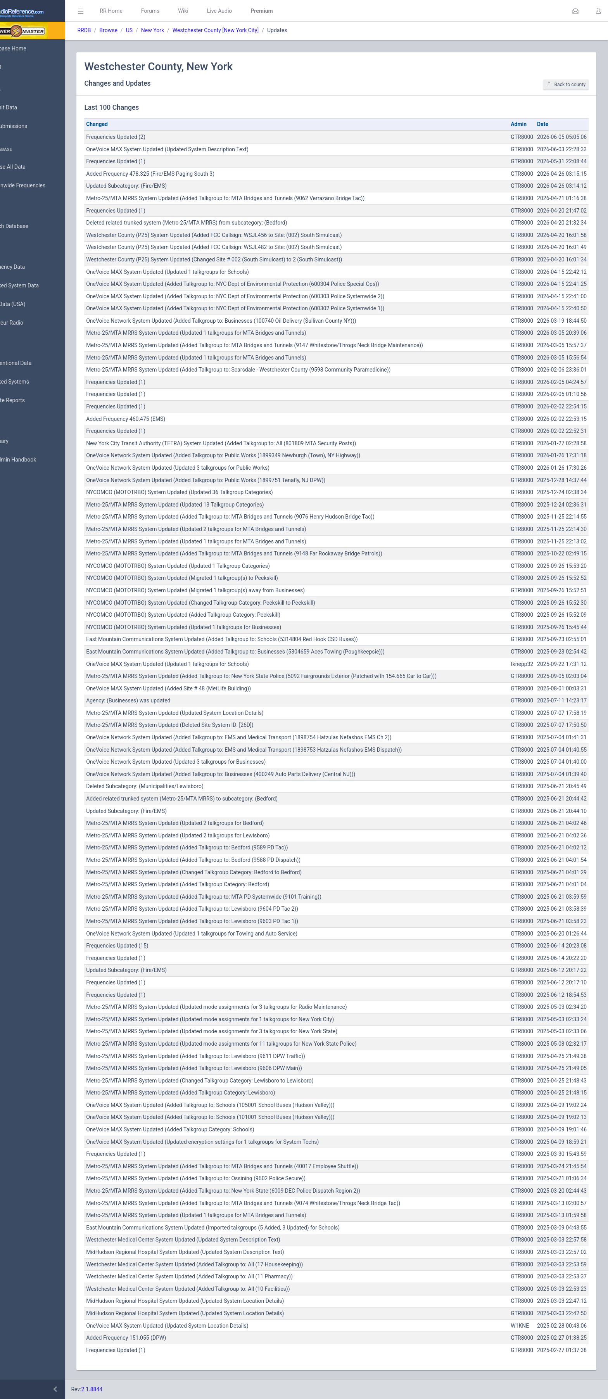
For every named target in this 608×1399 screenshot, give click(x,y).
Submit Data (26, 107)
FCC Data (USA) (30, 304)
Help (16, 497)
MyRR (18, 67)
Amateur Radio (29, 323)
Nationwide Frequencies (40, 185)
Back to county (566, 84)
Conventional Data (33, 363)
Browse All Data (30, 167)
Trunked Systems (31, 382)
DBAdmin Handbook (35, 460)
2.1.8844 (126, 1389)
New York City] (275, 30)
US (163, 30)
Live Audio (253, 11)
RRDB (118, 30)
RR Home (145, 11)
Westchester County (231, 30)
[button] (575, 11)
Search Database (31, 226)
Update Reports (29, 400)
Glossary (21, 441)
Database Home (30, 48)
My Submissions (31, 126)
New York (186, 30)
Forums (184, 11)
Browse (143, 30)
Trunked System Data (36, 285)
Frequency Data (29, 267)
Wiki (217, 11)
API (15, 478)
